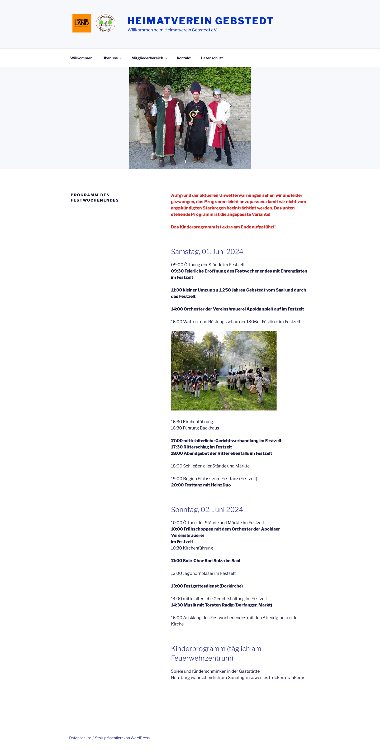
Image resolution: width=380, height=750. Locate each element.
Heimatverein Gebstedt (200, 21)
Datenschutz (212, 58)
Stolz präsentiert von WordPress (122, 737)
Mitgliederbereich (149, 58)
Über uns (112, 58)
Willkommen (81, 58)
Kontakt (184, 58)
